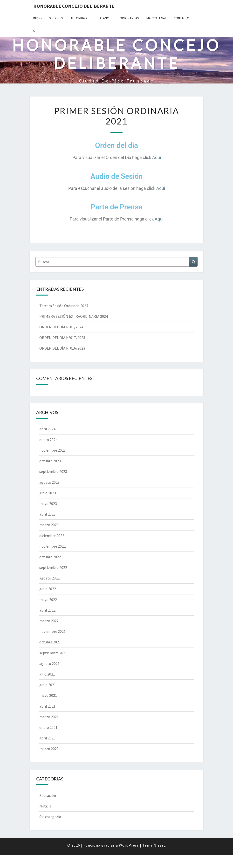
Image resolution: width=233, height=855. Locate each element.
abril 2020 (47, 738)
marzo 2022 (49, 620)
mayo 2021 (48, 695)
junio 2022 (47, 588)
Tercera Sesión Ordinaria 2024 (63, 305)
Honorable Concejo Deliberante (73, 6)
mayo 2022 (48, 599)
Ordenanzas (129, 18)
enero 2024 (48, 439)
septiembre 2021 (53, 652)
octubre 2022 (50, 556)
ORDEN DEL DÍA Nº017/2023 (62, 337)
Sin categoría (50, 816)
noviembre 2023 (52, 450)
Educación (47, 795)
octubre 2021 (50, 642)
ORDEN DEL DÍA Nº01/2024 (61, 326)
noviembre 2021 (52, 631)
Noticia (45, 806)
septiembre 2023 (53, 471)
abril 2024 (47, 429)
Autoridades (80, 18)
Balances (105, 18)
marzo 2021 (49, 716)
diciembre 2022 (51, 535)
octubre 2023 (50, 460)
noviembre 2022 (52, 546)
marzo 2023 (49, 524)
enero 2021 (48, 727)
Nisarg (160, 845)
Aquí (156, 157)
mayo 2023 (48, 503)
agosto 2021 (49, 663)
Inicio (37, 18)
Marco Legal (156, 18)
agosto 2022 (49, 578)
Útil (36, 30)
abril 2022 (47, 610)
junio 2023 (47, 492)
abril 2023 (47, 514)
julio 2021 (47, 674)
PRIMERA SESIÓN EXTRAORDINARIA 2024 (73, 316)
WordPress (129, 845)
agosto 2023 (49, 482)
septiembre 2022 (53, 567)
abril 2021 (47, 706)
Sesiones (56, 18)
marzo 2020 (49, 748)
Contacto (181, 18)
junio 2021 (47, 684)
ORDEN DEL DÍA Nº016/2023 (62, 348)
